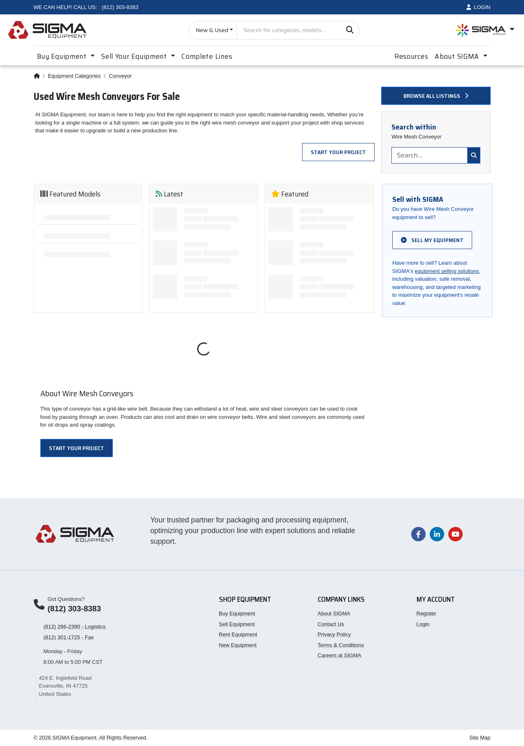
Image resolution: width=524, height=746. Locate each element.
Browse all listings (435, 95)
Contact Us (331, 624)
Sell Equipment (237, 624)
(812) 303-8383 (74, 608)
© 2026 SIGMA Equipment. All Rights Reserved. (91, 737)
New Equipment (238, 645)
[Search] (350, 30)
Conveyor (120, 76)
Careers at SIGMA (339, 655)
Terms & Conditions (341, 645)
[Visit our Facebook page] (418, 534)
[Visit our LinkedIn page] (437, 534)
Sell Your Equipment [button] (135, 56)
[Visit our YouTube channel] (455, 534)
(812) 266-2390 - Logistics (75, 627)
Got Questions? (66, 599)
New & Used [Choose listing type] (212, 30)
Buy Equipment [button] (63, 56)
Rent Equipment (238, 634)
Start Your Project (338, 152)
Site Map (479, 737)
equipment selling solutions (447, 271)
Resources (411, 56)
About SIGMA (334, 613)
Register (426, 613)
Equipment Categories (74, 76)
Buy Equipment (237, 613)
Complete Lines (207, 56)
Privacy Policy (334, 634)
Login (423, 624)
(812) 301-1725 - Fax (69, 637)
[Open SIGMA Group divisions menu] (485, 30)
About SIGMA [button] (458, 56)
